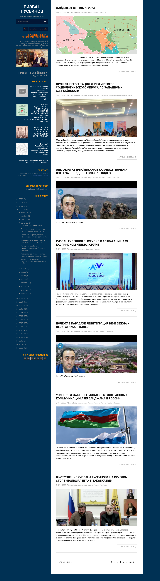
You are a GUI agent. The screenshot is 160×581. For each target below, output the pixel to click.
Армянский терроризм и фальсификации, (106, 95)
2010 (21, 341)
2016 (21, 320)
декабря (24, 212)
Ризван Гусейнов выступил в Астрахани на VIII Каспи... (33, 241)
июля (23, 272)
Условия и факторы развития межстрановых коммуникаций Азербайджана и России (95, 396)
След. (131, 562)
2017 (21, 316)
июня (23, 276)
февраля (25, 290)
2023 (21, 210)
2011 (21, 337)
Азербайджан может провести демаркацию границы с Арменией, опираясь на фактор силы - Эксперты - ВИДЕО (39, 92)
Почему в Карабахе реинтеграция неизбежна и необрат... (33, 248)
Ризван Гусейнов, (102, 12)
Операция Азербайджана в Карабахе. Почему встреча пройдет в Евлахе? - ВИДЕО (95, 171)
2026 (21, 199)
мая (23, 279)
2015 (21, 323)
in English (33, 29)
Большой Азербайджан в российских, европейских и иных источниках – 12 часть (39, 149)
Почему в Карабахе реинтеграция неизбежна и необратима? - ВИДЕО (95, 325)
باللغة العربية (43, 29)
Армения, (85, 12)
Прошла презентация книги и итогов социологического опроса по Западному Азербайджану (93, 87)
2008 (21, 348)
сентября (25, 223)
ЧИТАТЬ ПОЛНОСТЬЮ (126, 72)
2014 (21, 327)
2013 (21, 330)
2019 (21, 309)
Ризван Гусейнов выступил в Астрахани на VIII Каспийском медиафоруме (94, 243)
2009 (21, 344)
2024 (21, 206)
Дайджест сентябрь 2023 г (32, 225)
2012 (21, 334)
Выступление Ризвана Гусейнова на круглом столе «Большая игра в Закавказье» (95, 479)
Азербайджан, (75, 12)
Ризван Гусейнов (37, 175)
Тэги (25, 29)
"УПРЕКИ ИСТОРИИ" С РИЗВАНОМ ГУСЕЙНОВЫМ (35, 36)
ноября (24, 216)
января (24, 293)
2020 (21, 305)
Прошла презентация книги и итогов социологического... (33, 230)
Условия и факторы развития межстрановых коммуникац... (34, 255)
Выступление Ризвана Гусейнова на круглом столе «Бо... (33, 261)
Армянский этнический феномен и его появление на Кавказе (33, 161)
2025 (21, 203)
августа (24, 269)
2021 (21, 302)
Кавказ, (98, 178)
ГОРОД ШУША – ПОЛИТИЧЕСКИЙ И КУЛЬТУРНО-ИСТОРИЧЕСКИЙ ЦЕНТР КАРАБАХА (40, 131)
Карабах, (104, 178)
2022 (21, 298)
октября (24, 219)
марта (24, 286)
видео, (92, 12)
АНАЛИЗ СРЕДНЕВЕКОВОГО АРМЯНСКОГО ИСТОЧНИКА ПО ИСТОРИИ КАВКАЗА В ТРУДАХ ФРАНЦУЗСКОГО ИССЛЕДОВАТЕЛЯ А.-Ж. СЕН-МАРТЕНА (36, 113)
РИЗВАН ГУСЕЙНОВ (32, 9)
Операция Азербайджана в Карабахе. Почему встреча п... (34, 236)
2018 (21, 313)
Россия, (98, 249)
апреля (24, 283)
